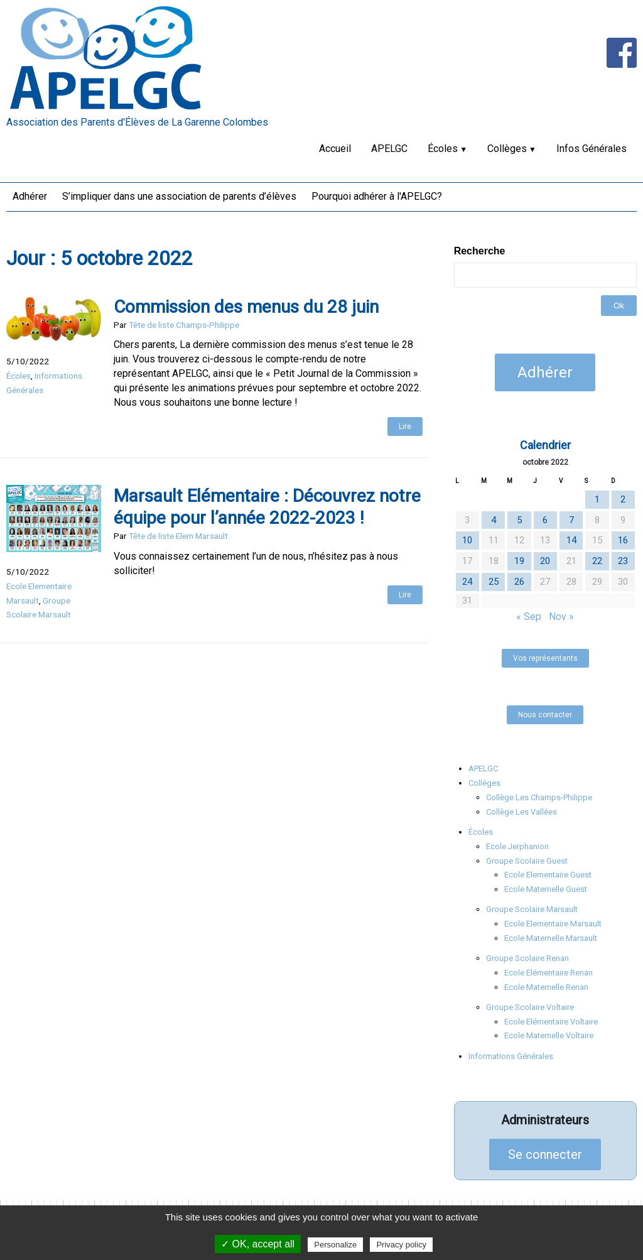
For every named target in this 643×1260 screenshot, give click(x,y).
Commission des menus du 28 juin (246, 306)
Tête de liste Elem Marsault (178, 536)
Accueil (335, 149)
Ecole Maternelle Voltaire (548, 1035)
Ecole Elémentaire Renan (548, 972)
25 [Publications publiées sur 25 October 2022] (494, 581)
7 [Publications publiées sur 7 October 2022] (571, 520)
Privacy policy (401, 1244)
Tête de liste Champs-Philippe (184, 325)
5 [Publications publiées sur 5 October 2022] (519, 520)
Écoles (443, 149)
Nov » (561, 616)
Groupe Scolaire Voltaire (530, 1007)
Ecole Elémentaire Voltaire (551, 1021)
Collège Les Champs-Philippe (539, 797)
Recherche (479, 251)
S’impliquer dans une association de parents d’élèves (179, 196)
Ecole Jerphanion (517, 846)
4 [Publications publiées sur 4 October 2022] (493, 520)
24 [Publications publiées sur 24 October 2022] (467, 581)
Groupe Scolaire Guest (527, 861)
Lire (405, 426)
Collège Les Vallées (521, 812)
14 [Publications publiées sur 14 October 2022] (571, 540)
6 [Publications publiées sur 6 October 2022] (545, 520)
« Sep (528, 616)
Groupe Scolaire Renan (527, 958)
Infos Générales (591, 149)
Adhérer (30, 196)
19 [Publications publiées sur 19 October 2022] (519, 561)
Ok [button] (618, 305)
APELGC (389, 149)
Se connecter (545, 1154)
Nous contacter (545, 714)
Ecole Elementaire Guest (548, 874)
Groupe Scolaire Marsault (532, 909)
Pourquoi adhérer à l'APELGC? (376, 196)
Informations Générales (510, 1056)
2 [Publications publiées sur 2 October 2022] (622, 499)
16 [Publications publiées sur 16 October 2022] (623, 540)
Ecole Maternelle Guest (545, 889)
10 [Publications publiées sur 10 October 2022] (467, 540)
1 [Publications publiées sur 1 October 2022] (597, 499)
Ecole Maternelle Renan (546, 987)
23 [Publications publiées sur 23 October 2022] (623, 561)
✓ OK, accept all (257, 1244)
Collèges (507, 149)
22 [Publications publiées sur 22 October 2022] (597, 561)
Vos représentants (545, 658)
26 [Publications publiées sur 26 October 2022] (519, 581)
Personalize (335, 1244)
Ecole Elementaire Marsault (553, 923)
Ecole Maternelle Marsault (550, 938)
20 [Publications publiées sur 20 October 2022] (545, 561)
